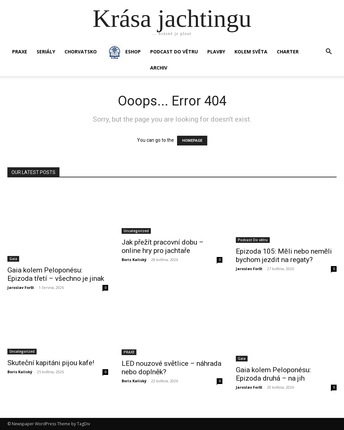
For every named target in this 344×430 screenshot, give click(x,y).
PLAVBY (216, 51)
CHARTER (288, 51)
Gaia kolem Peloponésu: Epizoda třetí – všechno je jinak (55, 274)
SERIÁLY (46, 51)
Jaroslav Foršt (20, 287)
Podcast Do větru (174, 51)
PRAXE (19, 51)
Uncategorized (136, 230)
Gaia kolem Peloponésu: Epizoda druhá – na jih (273, 374)
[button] (328, 52)
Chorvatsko (80, 51)
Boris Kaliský (134, 259)
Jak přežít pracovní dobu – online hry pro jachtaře (163, 246)
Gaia (13, 258)
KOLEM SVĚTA (250, 51)
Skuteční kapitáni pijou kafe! (50, 363)
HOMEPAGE (192, 140)
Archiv (158, 67)
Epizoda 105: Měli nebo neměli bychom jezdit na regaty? (284, 255)
